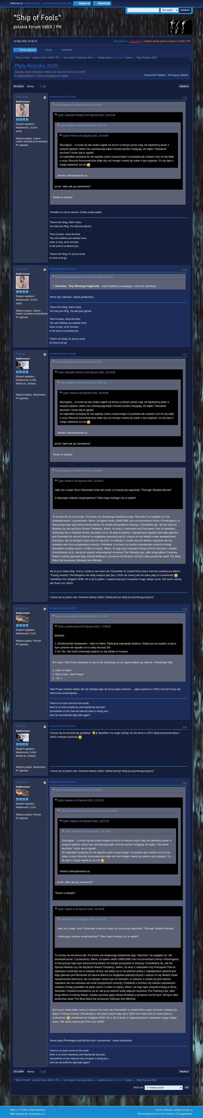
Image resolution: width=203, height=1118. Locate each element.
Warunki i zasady (173, 1110)
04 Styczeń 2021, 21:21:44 (63, 269)
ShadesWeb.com (37, 1114)
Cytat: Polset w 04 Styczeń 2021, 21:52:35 (78, 790)
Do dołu (19, 86)
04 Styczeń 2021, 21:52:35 (63, 354)
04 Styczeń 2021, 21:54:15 (63, 608)
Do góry (19, 1071)
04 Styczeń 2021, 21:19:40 (63, 97)
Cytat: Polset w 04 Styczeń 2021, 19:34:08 (85, 136)
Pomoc (159, 1110)
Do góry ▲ (188, 1110)
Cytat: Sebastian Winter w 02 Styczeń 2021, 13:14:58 (84, 277)
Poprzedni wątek (155, 75)
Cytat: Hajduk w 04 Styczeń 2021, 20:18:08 (78, 470)
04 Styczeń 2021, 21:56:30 (63, 782)
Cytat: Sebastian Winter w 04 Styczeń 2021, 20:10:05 (86, 115)
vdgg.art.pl (135, 41)
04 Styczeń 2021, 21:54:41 (63, 726)
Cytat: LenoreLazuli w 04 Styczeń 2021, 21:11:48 (81, 616)
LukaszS (22, 608)
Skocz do (138, 1087)
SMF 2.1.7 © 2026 (19, 1110)
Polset (20, 354)
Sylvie (128, 57)
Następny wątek (178, 75)
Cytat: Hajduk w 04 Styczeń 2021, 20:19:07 (78, 104)
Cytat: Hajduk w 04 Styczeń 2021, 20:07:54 (83, 125)
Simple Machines (37, 1110)
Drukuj (184, 86)
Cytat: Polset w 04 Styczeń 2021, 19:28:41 (80, 481)
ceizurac (22, 97)
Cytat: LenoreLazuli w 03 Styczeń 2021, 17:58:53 (84, 626)
